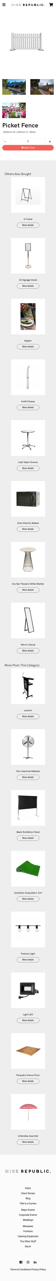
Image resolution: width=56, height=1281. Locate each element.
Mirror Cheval (28, 644)
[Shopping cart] (51, 4)
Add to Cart (28, 147)
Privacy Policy (38, 1269)
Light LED (28, 1014)
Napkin (28, 340)
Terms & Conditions (20, 1269)
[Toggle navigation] (4, 4)
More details (28, 225)
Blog (28, 1198)
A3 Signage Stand (28, 280)
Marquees (28, 1226)
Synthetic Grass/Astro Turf (28, 893)
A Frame (28, 219)
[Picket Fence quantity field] (28, 141)
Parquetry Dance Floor (28, 1075)
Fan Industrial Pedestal (28, 771)
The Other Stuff (28, 1241)
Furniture (28, 1231)
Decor (28, 1246)
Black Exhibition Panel (28, 832)
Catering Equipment (28, 1236)
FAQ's (28, 1188)
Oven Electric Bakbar (28, 523)
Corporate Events (28, 1214)
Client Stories (28, 1193)
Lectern (28, 710)
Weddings (28, 1220)
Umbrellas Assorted (28, 1136)
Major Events (28, 1209)
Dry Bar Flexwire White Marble (28, 584)
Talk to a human (28, 1203)
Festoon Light (28, 953)
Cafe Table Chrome (28, 462)
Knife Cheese (28, 401)
